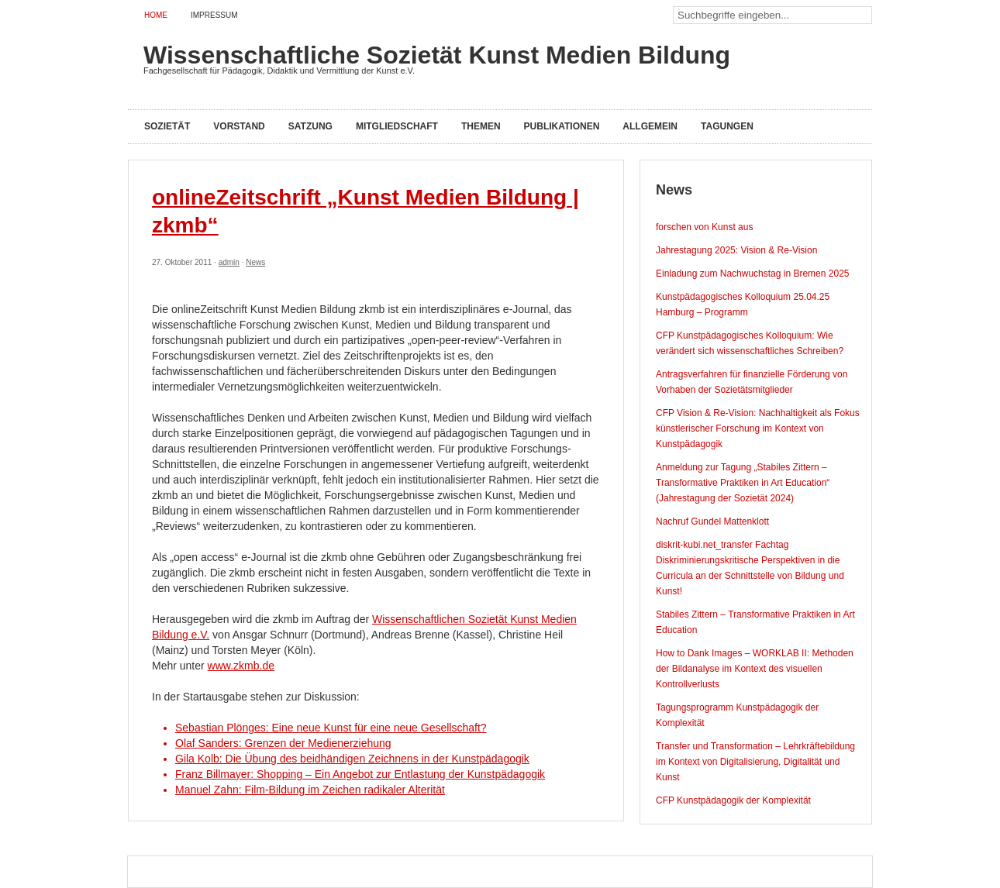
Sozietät (167, 126)
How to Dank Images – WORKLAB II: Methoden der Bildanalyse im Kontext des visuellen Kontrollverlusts (754, 669)
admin (229, 262)
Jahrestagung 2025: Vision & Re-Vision (736, 250)
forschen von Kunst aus (704, 227)
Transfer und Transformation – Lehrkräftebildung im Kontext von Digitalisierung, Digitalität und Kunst (755, 762)
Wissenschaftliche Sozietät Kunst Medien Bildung (436, 55)
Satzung (310, 126)
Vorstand (238, 126)
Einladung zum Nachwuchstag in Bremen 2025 (752, 273)
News (255, 262)
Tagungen (727, 126)
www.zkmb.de (241, 665)
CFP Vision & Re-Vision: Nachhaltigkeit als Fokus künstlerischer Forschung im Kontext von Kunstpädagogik (758, 428)
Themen (481, 126)
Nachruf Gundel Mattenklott (712, 521)
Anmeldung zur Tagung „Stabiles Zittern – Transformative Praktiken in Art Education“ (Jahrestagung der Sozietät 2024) (742, 483)
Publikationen (562, 126)
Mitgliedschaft (397, 126)
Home (155, 15)
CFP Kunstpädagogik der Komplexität (733, 800)
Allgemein (650, 126)
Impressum (214, 15)
